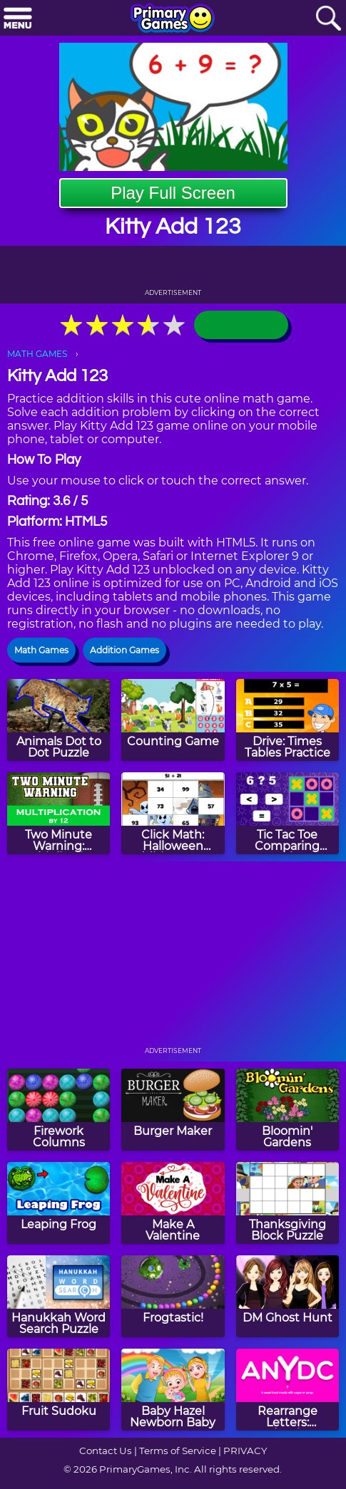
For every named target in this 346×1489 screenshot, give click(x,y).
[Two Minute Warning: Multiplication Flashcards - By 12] (58, 813)
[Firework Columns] (58, 1110)
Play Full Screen (173, 192)
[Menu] (18, 19)
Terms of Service (177, 1450)
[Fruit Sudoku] (58, 1390)
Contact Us (105, 1450)
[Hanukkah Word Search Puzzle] (58, 1296)
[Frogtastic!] (172, 1296)
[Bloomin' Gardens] (287, 1110)
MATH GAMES (37, 353)
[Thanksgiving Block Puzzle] (287, 1203)
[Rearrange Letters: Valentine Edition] (287, 1390)
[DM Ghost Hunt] (287, 1296)
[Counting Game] (172, 720)
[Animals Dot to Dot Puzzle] (58, 720)
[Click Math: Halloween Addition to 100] (172, 813)
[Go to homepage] (173, 19)
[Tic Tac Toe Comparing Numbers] (287, 813)
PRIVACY (245, 1450)
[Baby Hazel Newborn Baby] (172, 1390)
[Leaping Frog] (58, 1203)
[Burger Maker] (172, 1110)
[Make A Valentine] (172, 1203)
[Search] (328, 19)
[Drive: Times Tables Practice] (287, 720)
